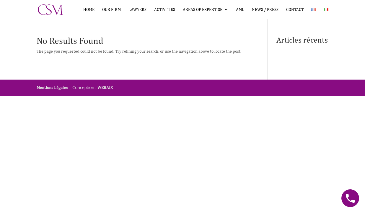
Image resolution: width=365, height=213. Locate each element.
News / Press (265, 9)
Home (88, 9)
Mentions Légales (52, 87)
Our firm (111, 9)
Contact (295, 9)
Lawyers (137, 9)
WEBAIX (105, 87)
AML (240, 9)
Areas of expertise (202, 9)
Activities (164, 9)
